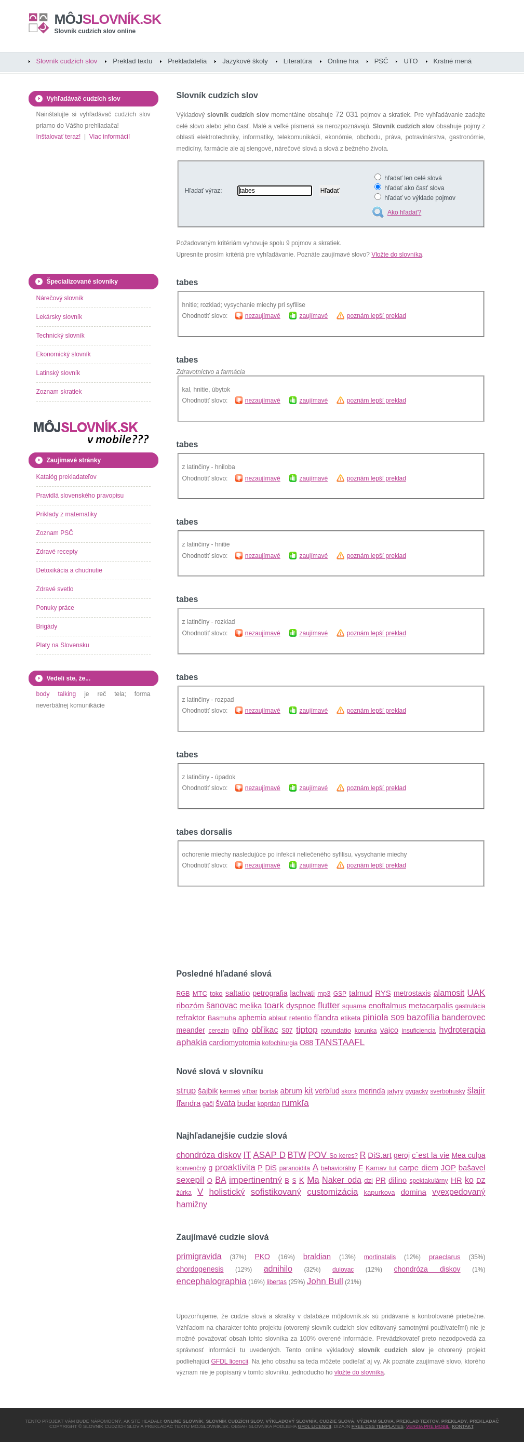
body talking (56, 694)
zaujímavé (313, 315)
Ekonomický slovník (63, 354)
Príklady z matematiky (66, 514)
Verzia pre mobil (428, 1426)
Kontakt (463, 1426)
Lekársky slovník (59, 317)
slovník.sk (108, 19)
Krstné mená (453, 61)
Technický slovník (60, 335)
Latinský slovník (58, 373)
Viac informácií (109, 136)
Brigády (47, 626)
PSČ (381, 61)
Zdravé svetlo (55, 589)
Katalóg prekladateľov (66, 476)
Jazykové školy (244, 61)
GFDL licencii (229, 1361)
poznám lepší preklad (376, 315)
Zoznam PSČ (54, 533)
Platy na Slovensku (62, 645)
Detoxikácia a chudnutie (69, 570)
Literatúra (298, 61)
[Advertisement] (298, 928)
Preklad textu (132, 61)
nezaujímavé (262, 315)
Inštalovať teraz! (58, 136)
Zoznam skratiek (59, 391)
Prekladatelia (187, 61)
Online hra (343, 61)
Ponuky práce (55, 607)
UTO (411, 61)
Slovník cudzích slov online (95, 31)
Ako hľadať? (404, 212)
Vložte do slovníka (396, 254)
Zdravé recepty (57, 551)
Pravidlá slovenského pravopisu (80, 495)
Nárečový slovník (60, 298)
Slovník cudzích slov (67, 61)
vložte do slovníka (359, 1372)
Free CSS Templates (378, 1426)
